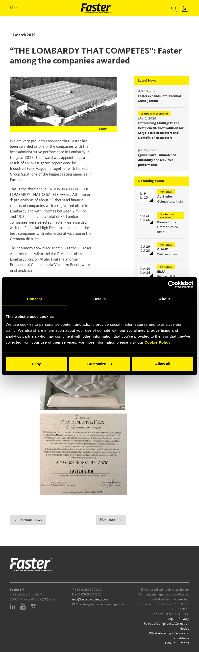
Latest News (147, 80)
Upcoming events (151, 181)
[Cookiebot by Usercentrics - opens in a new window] (171, 284)
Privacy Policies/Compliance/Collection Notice (166, 623)
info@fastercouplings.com (90, 599)
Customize (99, 363)
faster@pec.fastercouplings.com (101, 604)
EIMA (161, 271)
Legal (171, 619)
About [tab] (164, 299)
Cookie (170, 643)
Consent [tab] (34, 299)
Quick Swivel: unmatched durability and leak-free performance (157, 160)
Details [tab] (99, 299)
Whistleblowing (160, 633)
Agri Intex (165, 196)
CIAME (162, 249)
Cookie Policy (158, 342)
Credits (183, 643)
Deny (36, 363)
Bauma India (166, 222)
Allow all (162, 363)
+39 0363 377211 (88, 590)
